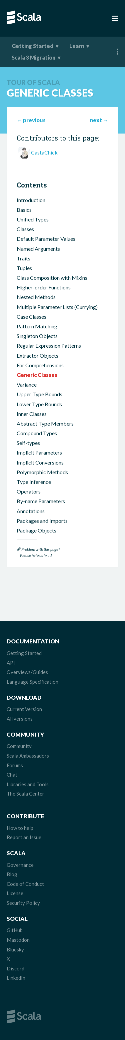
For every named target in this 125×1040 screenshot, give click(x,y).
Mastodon (18, 940)
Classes (25, 229)
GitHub (15, 930)
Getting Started (32, 46)
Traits (23, 258)
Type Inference (34, 482)
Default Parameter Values (46, 238)
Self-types (28, 443)
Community (19, 746)
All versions (20, 719)
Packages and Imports (42, 521)
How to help (20, 828)
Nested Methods (36, 297)
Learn (76, 46)
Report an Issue (24, 837)
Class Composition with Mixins (52, 277)
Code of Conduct (25, 884)
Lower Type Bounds (39, 404)
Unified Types (33, 219)
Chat (12, 775)
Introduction (31, 200)
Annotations (31, 511)
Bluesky (15, 949)
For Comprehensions (40, 365)
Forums (15, 765)
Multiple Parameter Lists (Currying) (57, 307)
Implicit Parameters (39, 452)
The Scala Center (25, 794)
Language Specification (32, 682)
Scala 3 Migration (33, 57)
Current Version (24, 709)
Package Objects (36, 530)
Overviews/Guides (27, 672)
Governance (20, 865)
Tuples (24, 268)
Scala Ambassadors (28, 756)
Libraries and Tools (28, 784)
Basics (24, 209)
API (11, 663)
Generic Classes (37, 375)
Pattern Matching (37, 326)
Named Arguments (38, 248)
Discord (15, 968)
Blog (12, 874)
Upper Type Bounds (39, 394)
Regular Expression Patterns (49, 345)
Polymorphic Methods (42, 472)
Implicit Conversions (40, 462)
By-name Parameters (41, 501)
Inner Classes (32, 414)
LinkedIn (16, 978)
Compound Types (37, 433)
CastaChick (44, 152)
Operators (29, 491)
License (15, 893)
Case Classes (31, 316)
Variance (27, 384)
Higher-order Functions (44, 287)
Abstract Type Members (45, 423)
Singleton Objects (37, 336)
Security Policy (23, 903)
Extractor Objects (37, 355)
